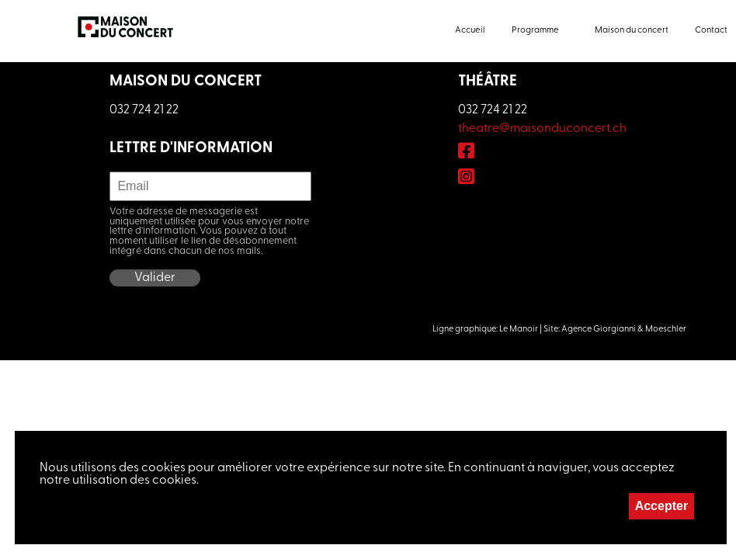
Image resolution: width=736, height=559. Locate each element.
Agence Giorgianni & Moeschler (623, 329)
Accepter (661, 505)
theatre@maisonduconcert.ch (542, 129)
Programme (535, 30)
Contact (711, 30)
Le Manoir (518, 329)
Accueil (470, 30)
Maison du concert (631, 30)
